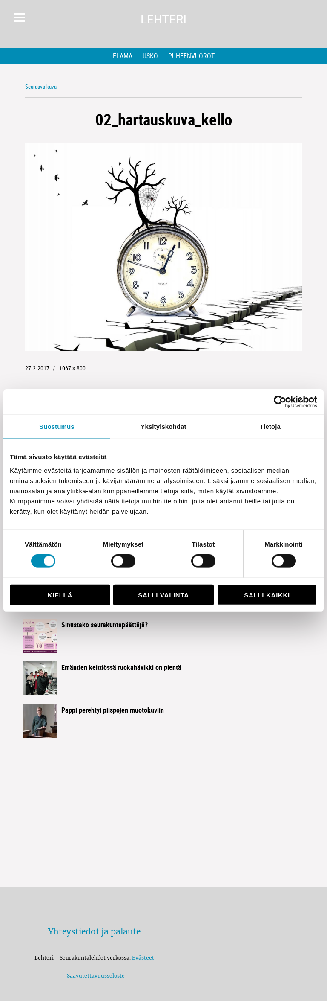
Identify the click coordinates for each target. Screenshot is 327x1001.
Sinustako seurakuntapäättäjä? (104, 624)
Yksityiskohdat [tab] (163, 426)
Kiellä (60, 594)
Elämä (122, 56)
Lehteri (163, 19)
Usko (150, 56)
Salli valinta (163, 594)
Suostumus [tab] (57, 426)
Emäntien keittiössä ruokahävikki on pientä (121, 667)
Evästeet (143, 957)
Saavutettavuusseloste (94, 975)
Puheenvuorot (191, 56)
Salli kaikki (267, 594)
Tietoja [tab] (270, 426)
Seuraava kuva (41, 86)
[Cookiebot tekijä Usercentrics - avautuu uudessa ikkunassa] (280, 402)
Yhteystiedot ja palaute (94, 931)
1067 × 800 (72, 368)
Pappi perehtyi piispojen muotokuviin (112, 710)
